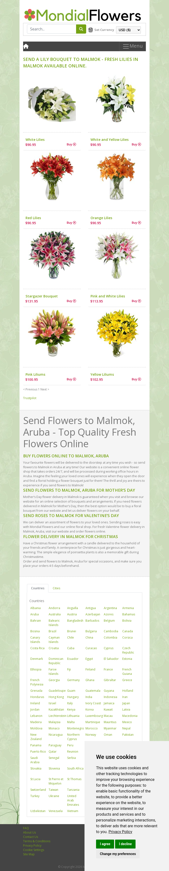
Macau (108, 716)
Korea (89, 709)
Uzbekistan (38, 811)
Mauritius (110, 722)
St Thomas (74, 779)
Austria (72, 614)
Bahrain (35, 621)
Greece (127, 680)
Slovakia (35, 768)
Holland (127, 691)
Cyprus (108, 648)
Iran (125, 697)
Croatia (54, 648)
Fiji (69, 669)
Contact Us (30, 837)
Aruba (34, 614)
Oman (108, 735)
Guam (71, 691)
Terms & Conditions (36, 841)
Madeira (36, 722)
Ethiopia (35, 669)
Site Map (29, 854)
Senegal (54, 758)
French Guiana (127, 671)
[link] (120, 831)
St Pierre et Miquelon (56, 781)
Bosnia (35, 631)
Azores (108, 614)
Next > (44, 389)
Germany (73, 680)
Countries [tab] (37, 588)
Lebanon (36, 716)
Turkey (34, 796)
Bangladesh (75, 621)
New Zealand (36, 737)
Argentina (110, 608)
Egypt (89, 659)
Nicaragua (56, 735)
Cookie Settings (33, 850)
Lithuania (73, 716)
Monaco (54, 728)
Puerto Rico (38, 751)
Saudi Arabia (34, 760)
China (89, 637)
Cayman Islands (54, 639)
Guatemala (92, 691)
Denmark (36, 659)
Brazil (52, 631)
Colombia (110, 637)
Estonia (127, 659)
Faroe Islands (53, 671)
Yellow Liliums (102, 374)
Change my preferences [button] (118, 854)
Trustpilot (29, 398)
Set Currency (104, 30)
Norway (90, 735)
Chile (70, 637)
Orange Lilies (101, 218)
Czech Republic (128, 650)
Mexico (127, 722)
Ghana (89, 680)
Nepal (126, 728)
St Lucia (35, 779)
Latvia (126, 709)
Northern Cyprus (73, 737)
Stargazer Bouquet (42, 296)
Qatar (53, 751)
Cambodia (111, 631)
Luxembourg (94, 716)
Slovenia (54, 768)
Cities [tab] (56, 588)
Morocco (91, 728)
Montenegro (75, 728)
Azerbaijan (92, 614)
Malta (71, 722)
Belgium (109, 621)
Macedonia (129, 716)
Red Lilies (33, 218)
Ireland (35, 703)
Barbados (92, 621)
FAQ (26, 828)
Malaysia (54, 722)
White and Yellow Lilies (110, 139)
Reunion (72, 751)
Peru (70, 745)
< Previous (30, 389)
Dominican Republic (56, 661)
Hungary (73, 697)
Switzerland (38, 790)
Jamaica (109, 703)
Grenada (36, 691)
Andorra (54, 608)
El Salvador (111, 659)
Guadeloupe (57, 691)
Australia (55, 614)
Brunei (71, 631)
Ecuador (72, 659)
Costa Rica (37, 648)
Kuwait (108, 709)
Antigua (90, 608)
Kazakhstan (56, 709)
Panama (35, 745)
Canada (127, 631)
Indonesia (110, 697)
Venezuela (56, 811)
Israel (52, 703)
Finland (90, 669)
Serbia (71, 758)
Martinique (92, 722)
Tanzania (73, 790)
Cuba (70, 648)
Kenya (71, 709)
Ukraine (54, 796)
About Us (29, 832)
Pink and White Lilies (108, 296)
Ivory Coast (93, 703)
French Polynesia (36, 682)
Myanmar (110, 728)
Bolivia (126, 621)
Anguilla (72, 608)
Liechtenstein (57, 716)
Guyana (109, 691)
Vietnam (72, 811)
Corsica (127, 637)
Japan (126, 703)
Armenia (128, 608)
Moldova (36, 728)
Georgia (54, 680)
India (88, 697)
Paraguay (55, 745)
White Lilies (35, 139)
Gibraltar (110, 680)
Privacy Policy (120, 831)
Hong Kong (56, 697)
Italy (70, 703)
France (108, 669)
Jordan (34, 709)
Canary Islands (35, 639)
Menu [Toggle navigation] (132, 46)
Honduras (37, 697)
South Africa (75, 768)
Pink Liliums (35, 374)
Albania (35, 608)
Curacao (91, 648)
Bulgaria (91, 631)
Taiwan (53, 790)
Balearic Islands (54, 623)
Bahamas (128, 614)
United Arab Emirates (73, 800)
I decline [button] (125, 844)
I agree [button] (105, 844)
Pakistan (128, 735)
